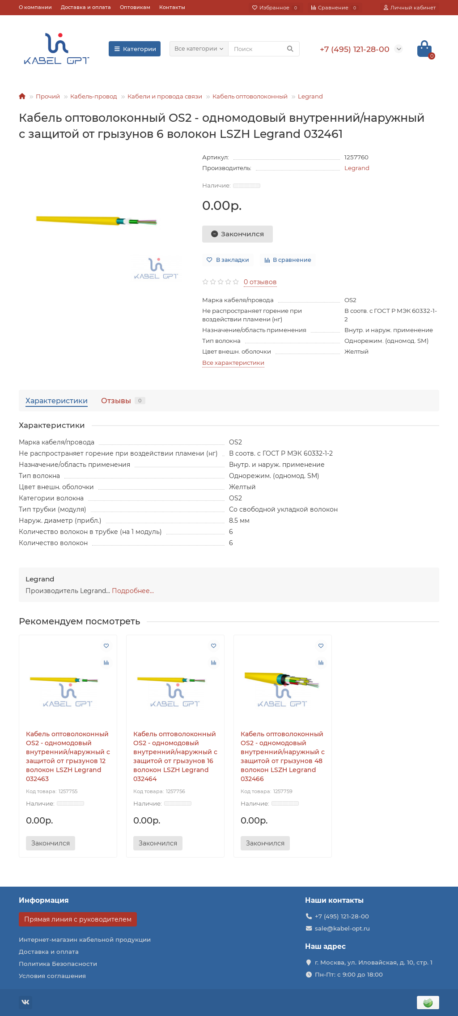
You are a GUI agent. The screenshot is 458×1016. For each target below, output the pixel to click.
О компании (35, 7)
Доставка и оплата (86, 7)
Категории (134, 48)
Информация (44, 900)
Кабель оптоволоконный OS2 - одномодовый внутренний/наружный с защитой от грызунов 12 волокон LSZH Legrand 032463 (68, 756)
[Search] (264, 48)
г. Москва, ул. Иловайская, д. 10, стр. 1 (374, 962)
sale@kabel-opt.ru (342, 928)
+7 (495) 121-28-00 (342, 916)
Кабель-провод (93, 96)
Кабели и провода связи (164, 96)
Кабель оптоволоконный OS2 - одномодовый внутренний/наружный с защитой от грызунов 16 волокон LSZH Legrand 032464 (175, 756)
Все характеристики (233, 362)
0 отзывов (260, 282)
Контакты (172, 7)
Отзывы (123, 400)
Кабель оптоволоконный (250, 96)
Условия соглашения (52, 975)
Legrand (310, 96)
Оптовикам (135, 7)
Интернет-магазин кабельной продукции (85, 939)
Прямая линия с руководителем (77, 919)
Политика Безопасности (58, 963)
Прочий (48, 96)
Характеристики (56, 400)
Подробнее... (133, 591)
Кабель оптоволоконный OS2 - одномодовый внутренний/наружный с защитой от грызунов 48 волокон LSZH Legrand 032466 (283, 756)
